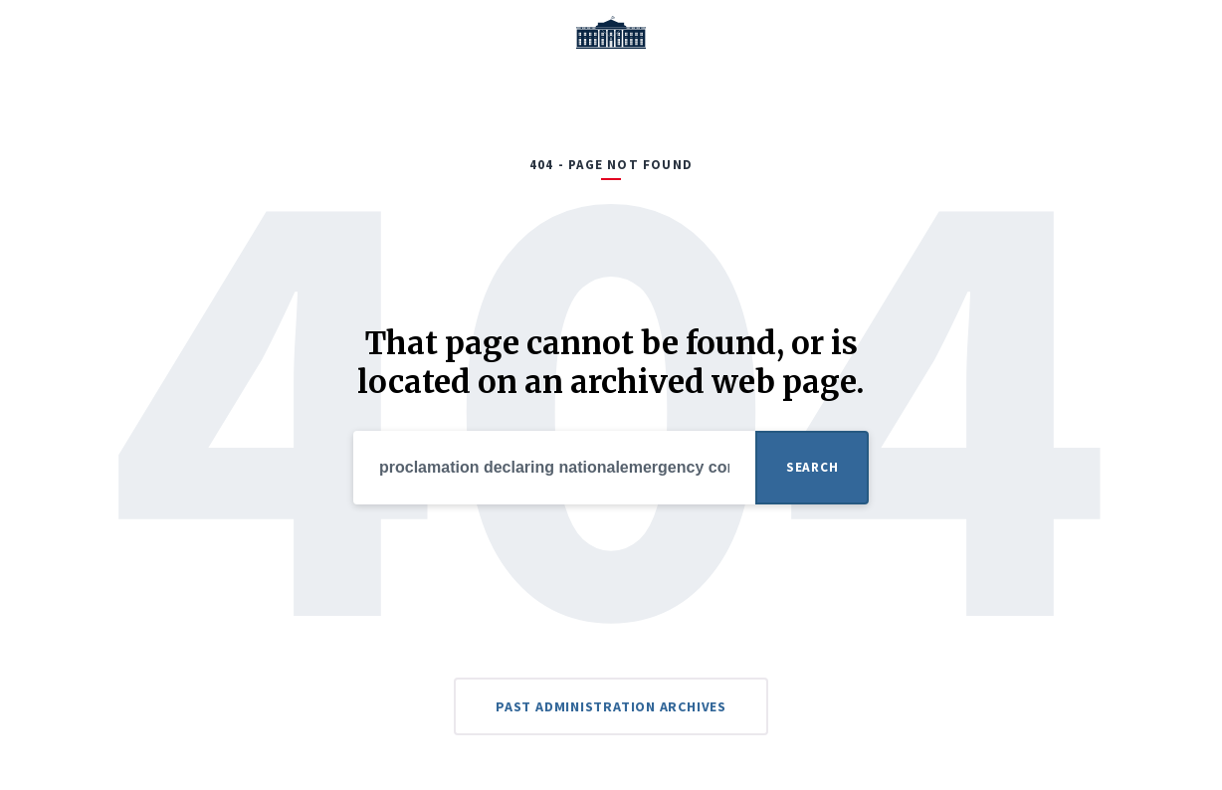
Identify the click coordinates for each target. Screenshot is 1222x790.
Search (812, 467)
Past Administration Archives (611, 706)
